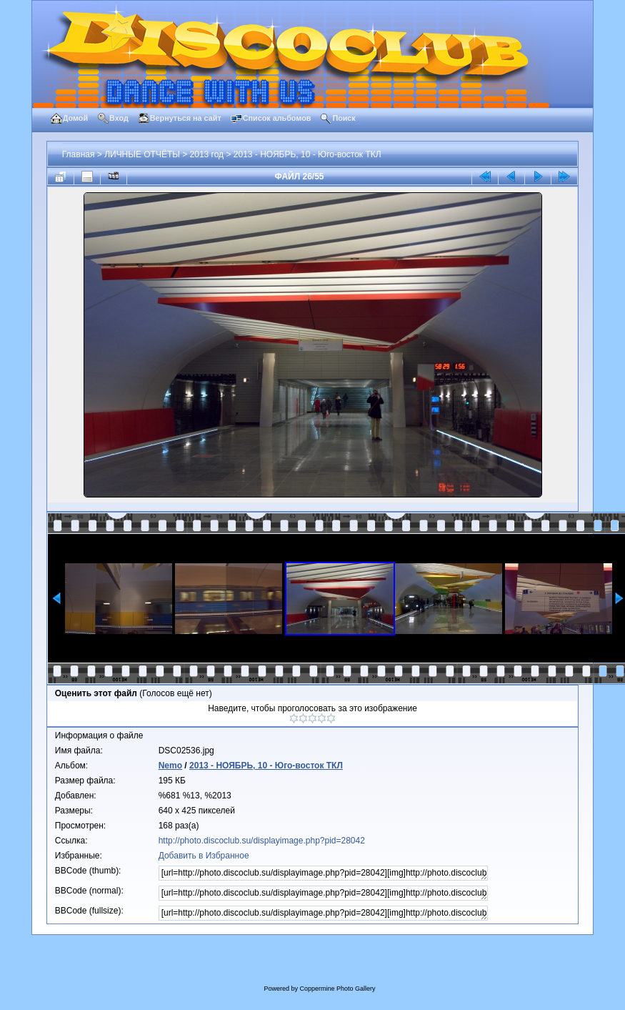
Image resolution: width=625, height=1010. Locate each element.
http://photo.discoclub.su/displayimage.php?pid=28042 (262, 841)
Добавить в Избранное (204, 856)
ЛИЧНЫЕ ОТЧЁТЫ (142, 154)
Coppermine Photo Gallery (337, 988)
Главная (78, 154)
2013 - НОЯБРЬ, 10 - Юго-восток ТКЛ (307, 154)
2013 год (207, 154)
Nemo (170, 766)
